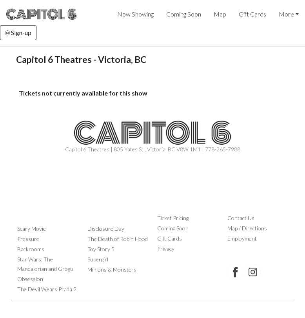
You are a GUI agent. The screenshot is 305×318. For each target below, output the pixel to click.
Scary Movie (31, 228)
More (286, 14)
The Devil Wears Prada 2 (46, 289)
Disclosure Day (105, 228)
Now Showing (135, 14)
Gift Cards (252, 14)
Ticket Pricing (173, 218)
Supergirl (97, 259)
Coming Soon (183, 14)
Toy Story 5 (100, 249)
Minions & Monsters (111, 269)
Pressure (28, 238)
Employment (242, 238)
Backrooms (30, 249)
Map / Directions (247, 228)
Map (220, 14)
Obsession (30, 279)
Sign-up (18, 32)
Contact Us (240, 218)
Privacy (165, 248)
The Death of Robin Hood (117, 238)
